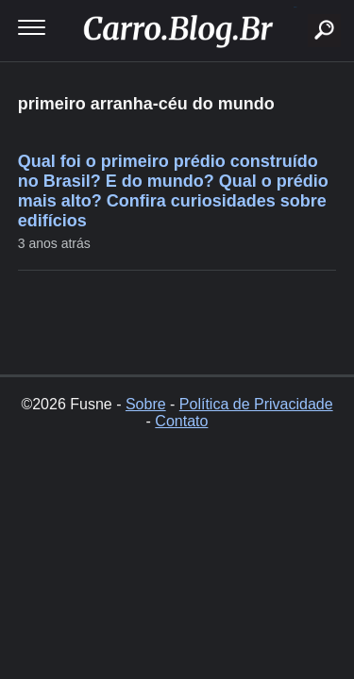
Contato (181, 421)
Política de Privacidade (256, 404)
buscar (295, 7)
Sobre (146, 404)
